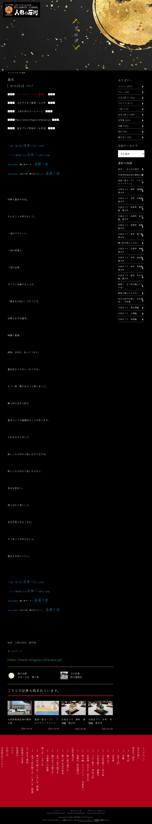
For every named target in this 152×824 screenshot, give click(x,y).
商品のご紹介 (133, 754)
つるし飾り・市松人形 (93, 766)
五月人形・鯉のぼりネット (31, 173)
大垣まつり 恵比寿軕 (128, 307)
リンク (55, 810)
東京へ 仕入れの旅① (128, 169)
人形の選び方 (73, 754)
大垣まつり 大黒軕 (127, 313)
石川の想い (138, 753)
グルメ (121, 91)
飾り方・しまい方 (42, 756)
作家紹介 (17, 751)
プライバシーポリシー (96, 810)
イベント (122, 86)
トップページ (143, 754)
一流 (120, 108)
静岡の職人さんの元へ (128, 292)
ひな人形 (122, 97)
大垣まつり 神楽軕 (127, 319)
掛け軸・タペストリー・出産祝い (83, 772)
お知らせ (7, 751)
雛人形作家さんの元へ (128, 242)
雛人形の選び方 (67, 763)
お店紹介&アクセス (2, 757)
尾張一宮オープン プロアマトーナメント (130, 182)
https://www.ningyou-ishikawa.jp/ (33, 119)
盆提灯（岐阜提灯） (78, 765)
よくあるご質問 (27, 755)
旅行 (120, 131)
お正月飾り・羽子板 (103, 765)
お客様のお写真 (22, 755)
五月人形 (122, 114)
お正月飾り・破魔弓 (98, 765)
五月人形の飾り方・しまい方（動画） (32, 775)
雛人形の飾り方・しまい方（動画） (37, 774)
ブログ (121, 103)
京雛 (120, 125)
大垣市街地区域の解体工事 (130, 174)
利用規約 (96, 820)
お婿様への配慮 (47, 763)
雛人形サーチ (25, 164)
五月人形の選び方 (57, 764)
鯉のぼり (122, 137)
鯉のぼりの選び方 (52, 764)
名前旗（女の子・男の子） (88, 769)
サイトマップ (76, 810)
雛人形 (128, 758)
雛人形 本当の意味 (62, 765)
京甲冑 (121, 120)
